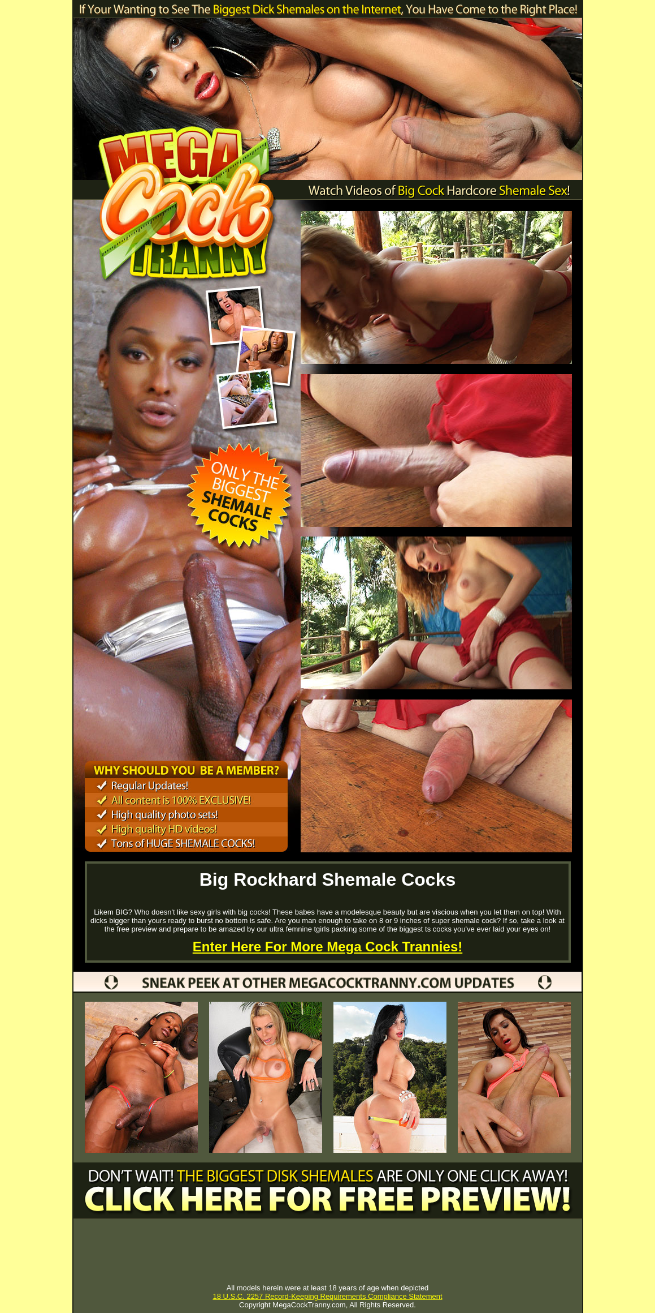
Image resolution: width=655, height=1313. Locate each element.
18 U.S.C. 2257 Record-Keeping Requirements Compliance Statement (327, 1296)
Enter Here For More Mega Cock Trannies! (327, 946)
